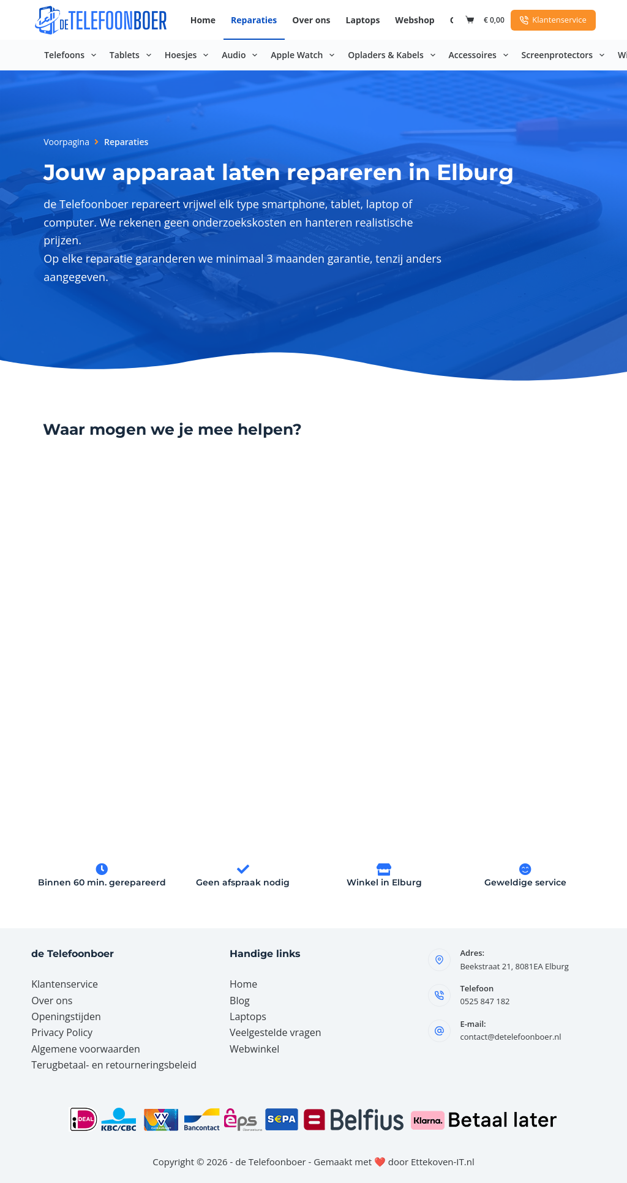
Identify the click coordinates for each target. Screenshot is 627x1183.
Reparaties (254, 20)
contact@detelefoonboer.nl (510, 1036)
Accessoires (481, 55)
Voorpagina (66, 142)
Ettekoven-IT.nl (443, 1161)
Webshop (414, 20)
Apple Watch (305, 55)
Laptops (363, 20)
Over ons (311, 20)
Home (203, 20)
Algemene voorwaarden (85, 1049)
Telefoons (72, 55)
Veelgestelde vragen (275, 1032)
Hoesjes (189, 55)
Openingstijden (66, 1016)
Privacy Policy (61, 1032)
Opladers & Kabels (394, 55)
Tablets (133, 55)
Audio (242, 55)
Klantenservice (553, 19)
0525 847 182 (484, 1001)
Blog (240, 1000)
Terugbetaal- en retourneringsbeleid (114, 1065)
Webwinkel (254, 1049)
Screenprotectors (565, 55)
